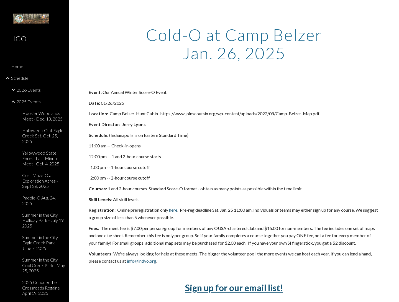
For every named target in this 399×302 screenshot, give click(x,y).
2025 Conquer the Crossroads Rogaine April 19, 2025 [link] (41, 288)
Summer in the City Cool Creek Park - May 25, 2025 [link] (43, 265)
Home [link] (17, 66)
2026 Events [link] (29, 90)
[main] (234, 43)
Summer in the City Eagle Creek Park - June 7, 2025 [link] (40, 243)
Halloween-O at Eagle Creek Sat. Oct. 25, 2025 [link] (42, 136)
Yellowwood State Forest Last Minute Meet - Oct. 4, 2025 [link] (40, 158)
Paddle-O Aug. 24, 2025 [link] (39, 200)
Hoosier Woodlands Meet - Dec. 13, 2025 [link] (42, 116)
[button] (392, 7)
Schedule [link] (20, 78)
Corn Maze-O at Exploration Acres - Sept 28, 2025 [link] (40, 181)
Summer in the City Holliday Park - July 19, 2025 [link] (43, 220)
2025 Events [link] (29, 101)
